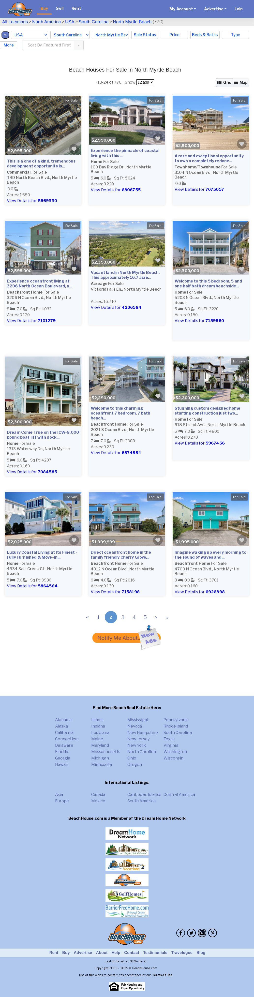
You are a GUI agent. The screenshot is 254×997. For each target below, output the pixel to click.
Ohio (131, 758)
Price (174, 34)
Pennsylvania (176, 719)
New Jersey (138, 739)
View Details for (32, 200)
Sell (59, 8)
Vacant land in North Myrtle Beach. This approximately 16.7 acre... (125, 275)
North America (46, 21)
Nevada (134, 726)
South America (141, 801)
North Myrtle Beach (132, 21)
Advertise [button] (214, 9)
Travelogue (182, 953)
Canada (98, 794)
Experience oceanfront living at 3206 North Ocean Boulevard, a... (39, 283)
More (9, 45)
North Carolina (141, 751)
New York (136, 745)
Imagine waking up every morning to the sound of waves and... (210, 555)
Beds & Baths (205, 34)
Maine (97, 739)
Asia (59, 794)
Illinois (97, 719)
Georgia (62, 758)
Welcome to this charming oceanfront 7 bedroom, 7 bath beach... (120, 413)
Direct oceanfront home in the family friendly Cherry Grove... (121, 555)
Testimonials (155, 953)
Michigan (100, 758)
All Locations (15, 21)
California (64, 732)
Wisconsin (173, 758)
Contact (131, 953)
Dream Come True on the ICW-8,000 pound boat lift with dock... (43, 435)
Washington (175, 751)
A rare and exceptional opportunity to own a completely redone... (209, 158)
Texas (169, 739)
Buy (44, 8)
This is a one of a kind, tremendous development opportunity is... (41, 163)
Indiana (98, 726)
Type (235, 34)
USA (70, 21)
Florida (61, 751)
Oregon (134, 764)
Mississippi (137, 719)
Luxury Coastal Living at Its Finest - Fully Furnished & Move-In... (42, 555)
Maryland (100, 745)
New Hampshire (142, 732)
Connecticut (67, 739)
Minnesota (101, 764)
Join (239, 9)
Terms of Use (162, 975)
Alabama (63, 719)
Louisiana (100, 732)
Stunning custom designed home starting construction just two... (207, 411)
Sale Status (145, 34)
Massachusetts (105, 751)
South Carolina (94, 21)
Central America (179, 794)
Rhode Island (176, 726)
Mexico (98, 801)
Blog (200, 953)
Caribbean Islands (144, 794)
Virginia (171, 745)
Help (116, 953)
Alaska (61, 726)
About (102, 953)
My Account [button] (181, 9)
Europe (62, 801)
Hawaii (61, 764)
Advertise (83, 953)
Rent (76, 8)
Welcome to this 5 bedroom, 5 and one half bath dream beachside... (208, 283)
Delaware (64, 745)
